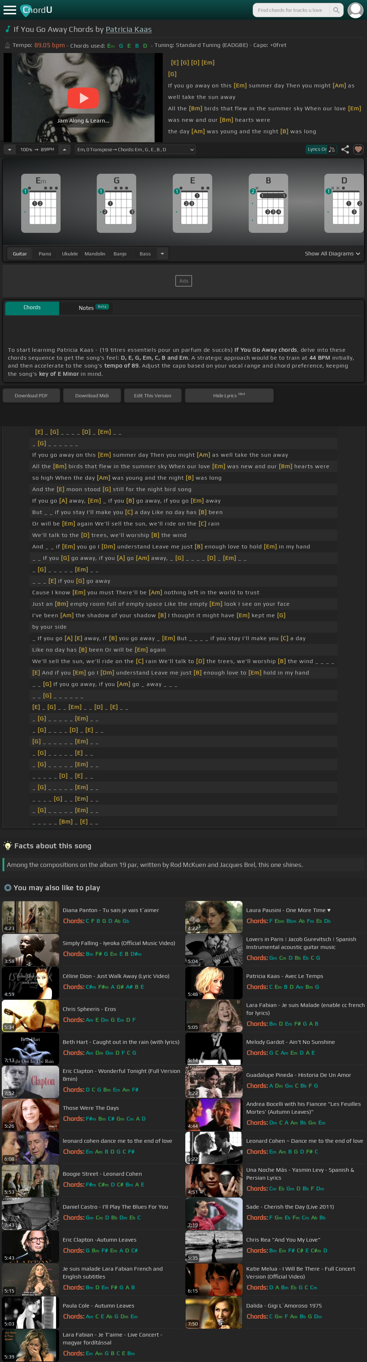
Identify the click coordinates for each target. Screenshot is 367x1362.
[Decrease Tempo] (10, 149)
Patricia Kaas (129, 29)
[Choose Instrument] (162, 253)
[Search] (335, 10)
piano (45, 253)
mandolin (95, 253)
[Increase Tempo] (64, 149)
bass (145, 253)
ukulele (70, 253)
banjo (120, 253)
